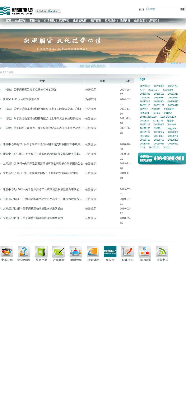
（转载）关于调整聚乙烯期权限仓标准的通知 (30, 89)
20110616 (159, 143)
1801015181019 (148, 116)
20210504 (159, 101)
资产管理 (95, 20)
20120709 (159, 140)
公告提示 (90, 89)
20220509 (167, 90)
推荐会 (170, 120)
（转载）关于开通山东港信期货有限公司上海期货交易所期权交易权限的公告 (43, 118)
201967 (168, 113)
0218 (142, 147)
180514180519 (168, 116)
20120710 (145, 140)
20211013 (173, 93)
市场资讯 (49, 20)
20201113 (145, 105)
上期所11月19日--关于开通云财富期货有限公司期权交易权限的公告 (43, 163)
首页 (8, 20)
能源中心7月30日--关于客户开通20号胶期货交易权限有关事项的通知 (43, 189)
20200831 (169, 109)
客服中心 (34, 20)
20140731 (158, 120)
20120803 (145, 136)
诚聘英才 (154, 20)
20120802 (159, 136)
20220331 (145, 93)
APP (142, 90)
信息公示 (139, 20)
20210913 (173, 97)
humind (172, 124)
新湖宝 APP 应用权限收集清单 (21, 99)
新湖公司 (90, 99)
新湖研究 (63, 20)
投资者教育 (79, 20)
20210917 (159, 97)
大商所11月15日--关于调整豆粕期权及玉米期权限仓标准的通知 (40, 173)
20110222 (173, 143)
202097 (144, 109)
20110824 (145, 143)
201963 (156, 113)
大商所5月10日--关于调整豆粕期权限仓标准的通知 (33, 218)
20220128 (159, 93)
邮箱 (141, 9)
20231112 (145, 124)
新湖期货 (16, 11)
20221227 (173, 86)
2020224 (144, 113)
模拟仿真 (124, 20)
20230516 (145, 86)
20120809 (173, 132)
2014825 (144, 120)
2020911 (155, 109)
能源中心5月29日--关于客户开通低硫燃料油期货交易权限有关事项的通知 (43, 153)
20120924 (159, 132)
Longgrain (170, 128)
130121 (158, 128)
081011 (167, 147)
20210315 (173, 101)
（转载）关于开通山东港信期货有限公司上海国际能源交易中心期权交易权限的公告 (43, 108)
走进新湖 (20, 20)
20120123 (145, 128)
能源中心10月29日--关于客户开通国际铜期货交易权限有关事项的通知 (43, 144)
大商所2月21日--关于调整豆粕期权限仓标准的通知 (33, 208)
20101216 (154, 147)
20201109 (159, 105)
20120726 (173, 136)
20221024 (153, 90)
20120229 (173, 140)
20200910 (173, 105)
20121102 (145, 132)
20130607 (159, 124)
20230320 (159, 86)
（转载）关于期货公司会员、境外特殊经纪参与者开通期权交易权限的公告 (43, 127)
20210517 (145, 101)
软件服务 (110, 20)
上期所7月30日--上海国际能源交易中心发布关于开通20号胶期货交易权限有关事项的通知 (43, 198)
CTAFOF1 (145, 97)
